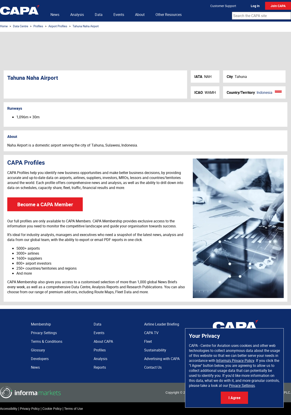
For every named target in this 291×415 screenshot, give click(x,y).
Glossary (38, 350)
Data (99, 14)
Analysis (77, 14)
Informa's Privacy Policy (235, 360)
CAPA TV (151, 332)
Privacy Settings (242, 385)
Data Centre (20, 26)
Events (118, 14)
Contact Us (153, 367)
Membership (41, 324)
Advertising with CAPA (162, 358)
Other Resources (169, 14)
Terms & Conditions (46, 341)
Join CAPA (278, 6)
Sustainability (155, 350)
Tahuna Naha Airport (86, 26)
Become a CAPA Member (45, 204)
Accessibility (8, 408)
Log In (255, 6)
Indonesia (264, 92)
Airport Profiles (57, 26)
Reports (100, 367)
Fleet (148, 341)
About (140, 14)
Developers (40, 358)
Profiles (38, 26)
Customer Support (223, 6)
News (54, 14)
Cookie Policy (52, 408)
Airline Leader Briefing (161, 324)
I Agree (234, 397)
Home (4, 26)
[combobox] (261, 16)
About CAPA (103, 341)
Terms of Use (73, 408)
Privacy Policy (30, 408)
